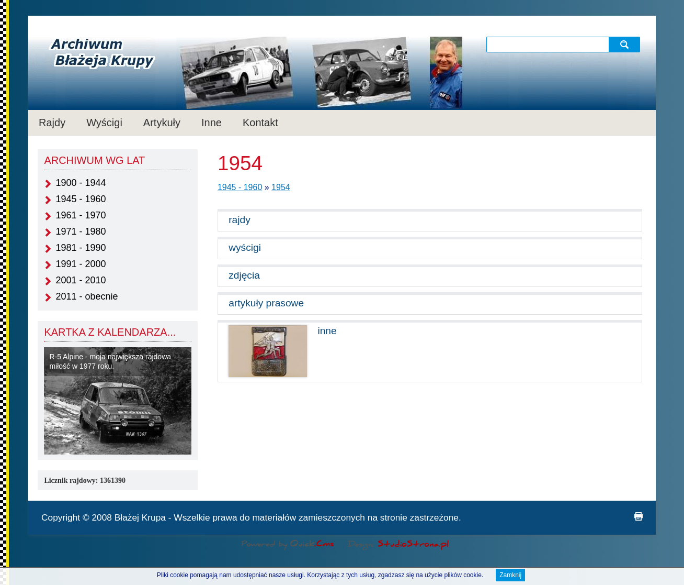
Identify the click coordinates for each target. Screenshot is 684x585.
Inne (211, 122)
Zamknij (510, 576)
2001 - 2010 (80, 280)
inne (326, 330)
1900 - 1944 (80, 183)
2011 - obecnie (86, 296)
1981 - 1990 (80, 247)
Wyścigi (104, 122)
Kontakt (260, 122)
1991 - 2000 (80, 264)
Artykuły (161, 122)
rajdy (239, 219)
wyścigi (245, 247)
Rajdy (52, 122)
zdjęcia (244, 275)
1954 (280, 187)
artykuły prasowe (266, 302)
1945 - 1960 (80, 199)
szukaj (625, 44)
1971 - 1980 (80, 231)
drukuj (638, 516)
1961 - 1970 (80, 215)
